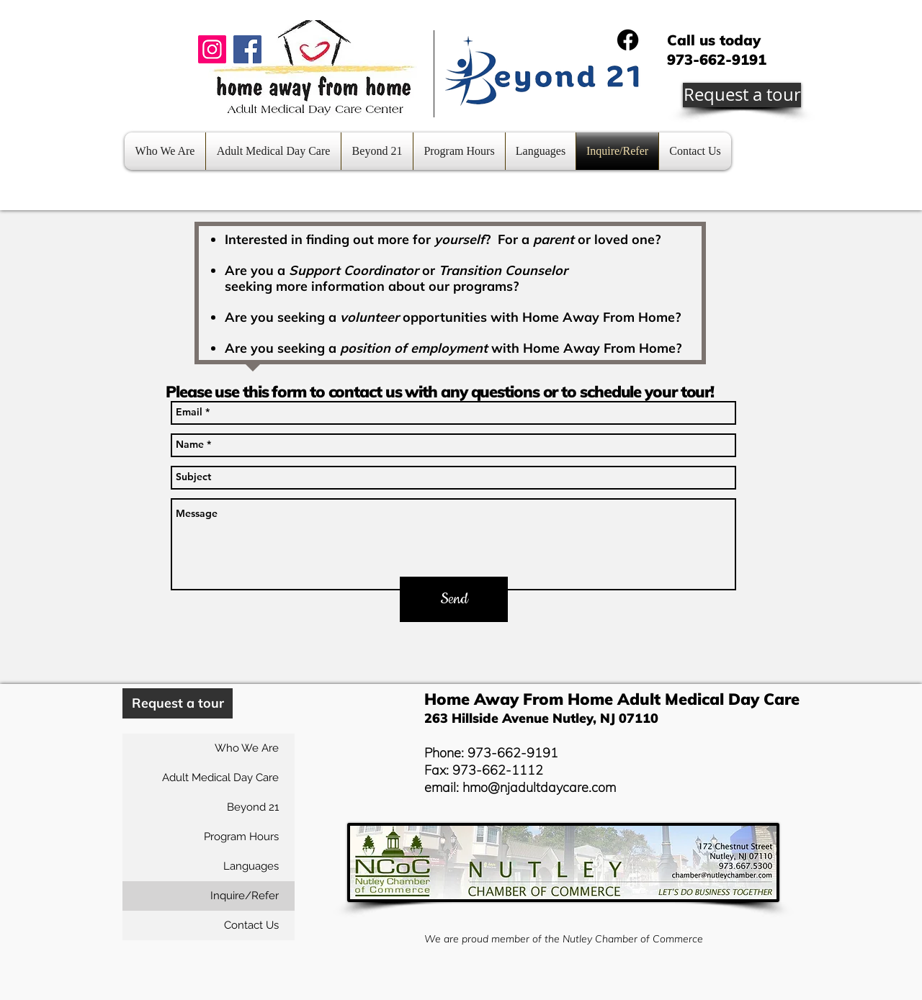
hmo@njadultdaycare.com (539, 787)
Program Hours (241, 836)
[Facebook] (247, 49)
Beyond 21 (253, 807)
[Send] (454, 599)
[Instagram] (212, 49)
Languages (251, 866)
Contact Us (251, 925)
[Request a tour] (742, 95)
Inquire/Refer (244, 895)
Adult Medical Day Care (220, 777)
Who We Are (247, 748)
